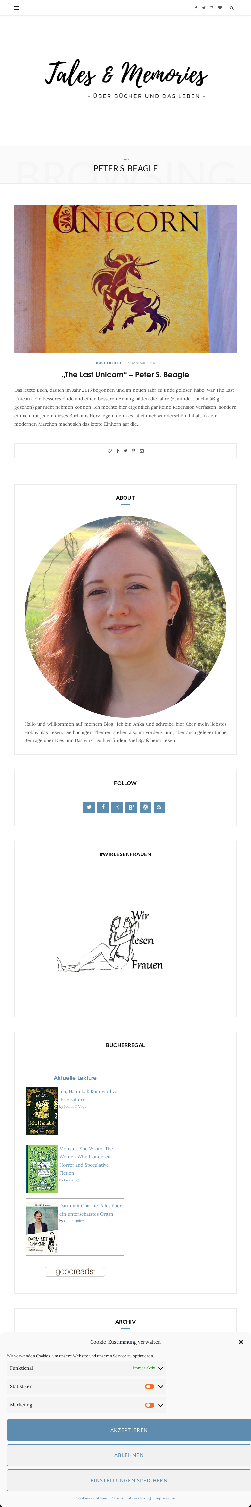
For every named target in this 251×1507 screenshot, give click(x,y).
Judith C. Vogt (75, 1106)
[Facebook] (103, 807)
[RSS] (159, 807)
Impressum (164, 1498)
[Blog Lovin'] (131, 807)
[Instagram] (117, 807)
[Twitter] (88, 807)
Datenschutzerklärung (130, 1498)
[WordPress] (145, 807)
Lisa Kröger (73, 1180)
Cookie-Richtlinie (91, 1498)
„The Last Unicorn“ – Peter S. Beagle (125, 374)
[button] (241, 1342)
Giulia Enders (74, 1221)
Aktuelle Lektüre (75, 1077)
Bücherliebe (109, 363)
